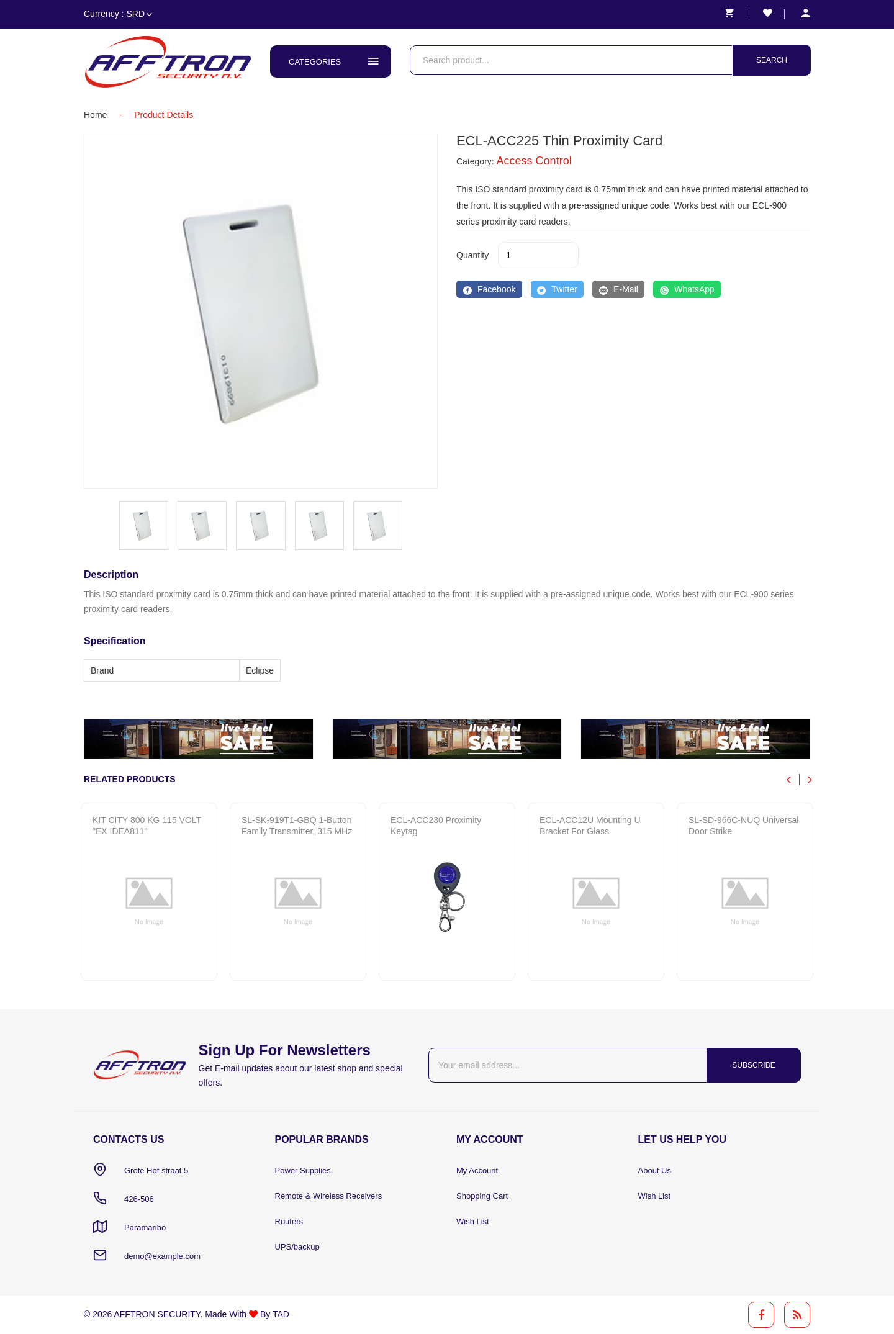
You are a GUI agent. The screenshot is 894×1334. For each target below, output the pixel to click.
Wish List (472, 1221)
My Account (477, 1170)
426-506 (139, 1199)
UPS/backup (297, 1246)
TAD (281, 1314)
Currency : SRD (118, 14)
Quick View (140, 957)
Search (771, 60)
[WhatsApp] (687, 289)
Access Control (534, 161)
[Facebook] (489, 289)
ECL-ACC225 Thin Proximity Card (559, 140)
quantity (472, 255)
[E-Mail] (618, 289)
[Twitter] (557, 289)
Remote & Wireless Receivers (328, 1196)
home (95, 115)
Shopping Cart (482, 1196)
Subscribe (753, 1065)
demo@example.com (162, 1256)
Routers (289, 1221)
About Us (654, 1170)
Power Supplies (303, 1170)
